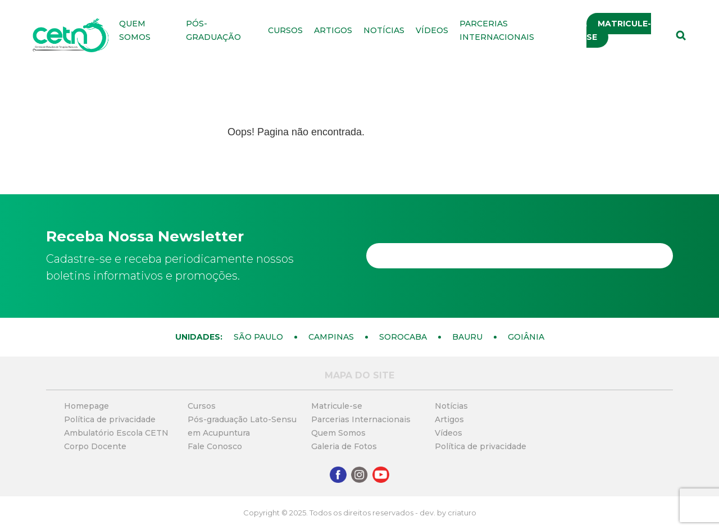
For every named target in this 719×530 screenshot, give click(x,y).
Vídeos (432, 30)
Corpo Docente (95, 446)
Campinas (331, 337)
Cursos (285, 30)
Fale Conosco (215, 446)
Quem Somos (338, 433)
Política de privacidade (110, 419)
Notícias (383, 30)
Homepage (86, 406)
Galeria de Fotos (344, 446)
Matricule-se (618, 30)
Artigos (333, 30)
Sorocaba (403, 337)
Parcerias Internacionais (361, 419)
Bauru (467, 337)
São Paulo (258, 337)
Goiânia (526, 337)
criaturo (462, 512)
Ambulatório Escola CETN (116, 433)
